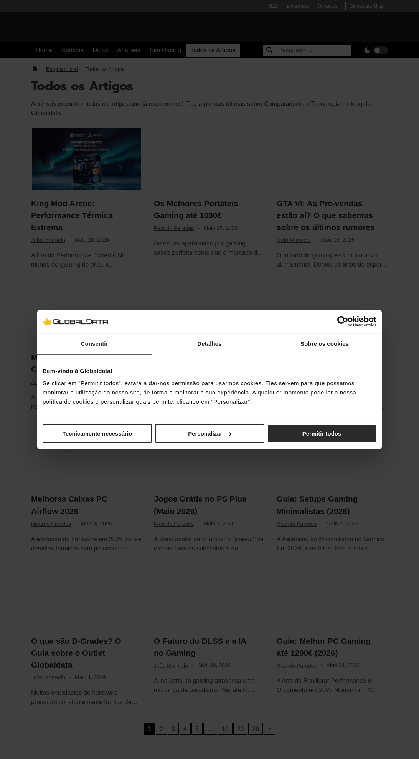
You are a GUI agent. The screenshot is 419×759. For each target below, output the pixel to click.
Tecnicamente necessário (97, 433)
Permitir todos (321, 433)
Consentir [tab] (94, 343)
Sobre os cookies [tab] (324, 343)
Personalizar (209, 433)
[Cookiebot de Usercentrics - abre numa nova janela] (342, 321)
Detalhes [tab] (209, 343)
